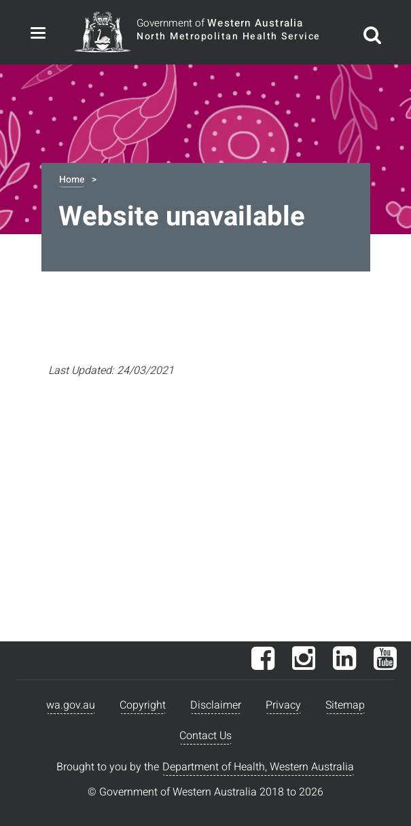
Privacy (283, 705)
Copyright (143, 705)
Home (71, 179)
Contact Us (205, 736)
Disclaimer (215, 705)
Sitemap (345, 705)
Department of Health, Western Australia (258, 767)
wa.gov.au (70, 705)
